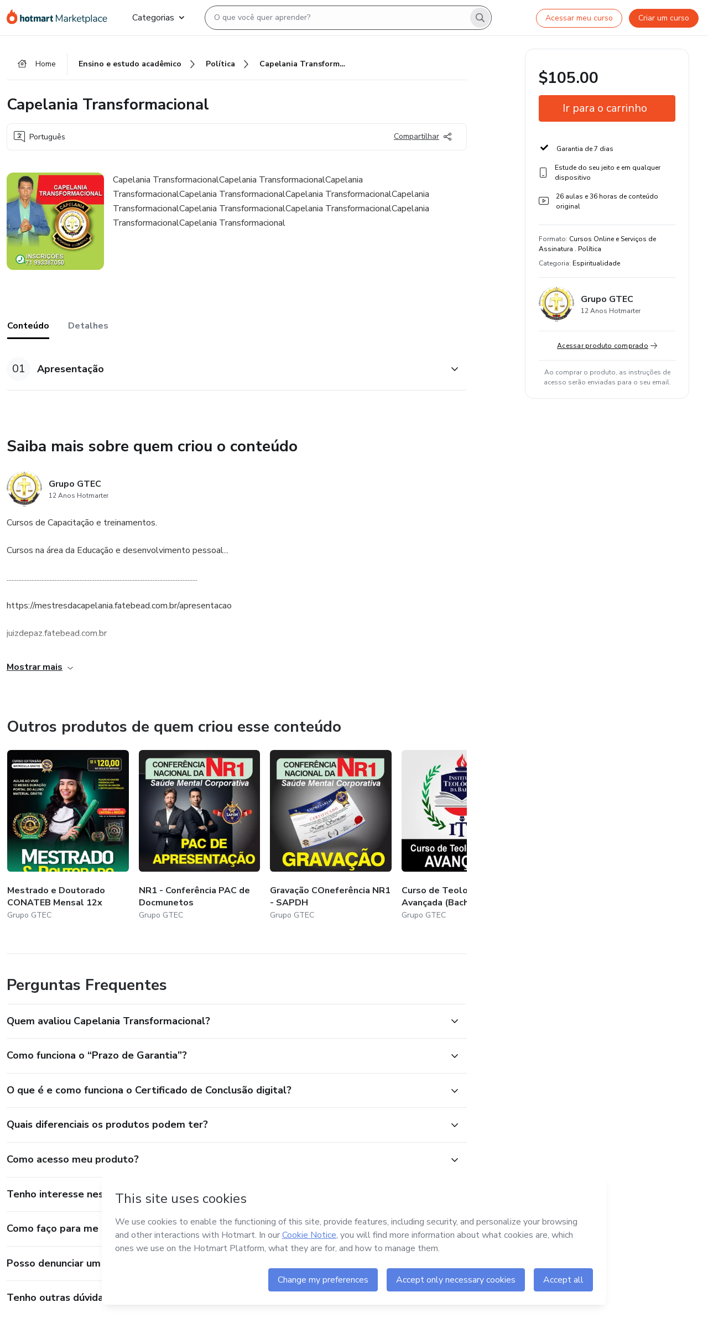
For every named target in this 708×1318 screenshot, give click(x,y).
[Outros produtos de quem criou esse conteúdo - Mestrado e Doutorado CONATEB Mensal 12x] (68, 836)
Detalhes (88, 326)
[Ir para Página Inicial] (60, 18)
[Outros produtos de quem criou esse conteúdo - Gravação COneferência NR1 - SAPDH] (331, 836)
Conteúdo (28, 326)
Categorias (158, 18)
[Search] (480, 18)
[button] (224, 369)
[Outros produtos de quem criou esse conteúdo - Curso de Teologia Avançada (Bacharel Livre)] (462, 836)
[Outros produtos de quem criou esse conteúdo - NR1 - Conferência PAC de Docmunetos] (200, 836)
